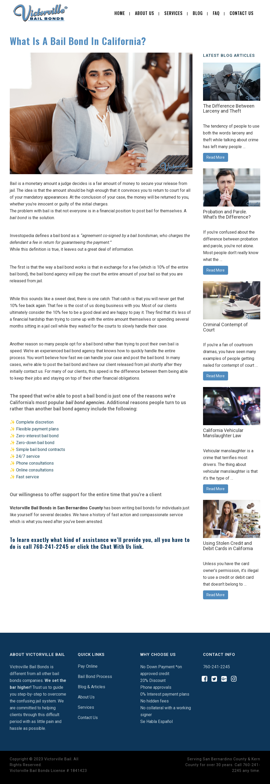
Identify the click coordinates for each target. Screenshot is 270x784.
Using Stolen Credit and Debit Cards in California (228, 545)
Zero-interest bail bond (37, 435)
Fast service (27, 476)
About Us (86, 697)
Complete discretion (35, 422)
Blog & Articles (91, 686)
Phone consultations (35, 463)
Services (86, 707)
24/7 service (28, 456)
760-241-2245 (51, 546)
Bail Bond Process (95, 676)
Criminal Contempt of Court (225, 327)
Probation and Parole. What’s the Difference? (227, 214)
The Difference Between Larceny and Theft (228, 108)
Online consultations (35, 470)
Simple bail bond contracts (40, 449)
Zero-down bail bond (35, 442)
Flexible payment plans (37, 428)
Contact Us (88, 717)
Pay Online (88, 666)
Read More (215, 157)
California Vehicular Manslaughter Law (223, 433)
